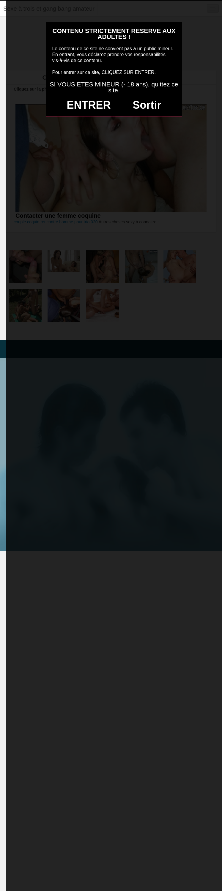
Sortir (147, 105)
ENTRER (89, 105)
